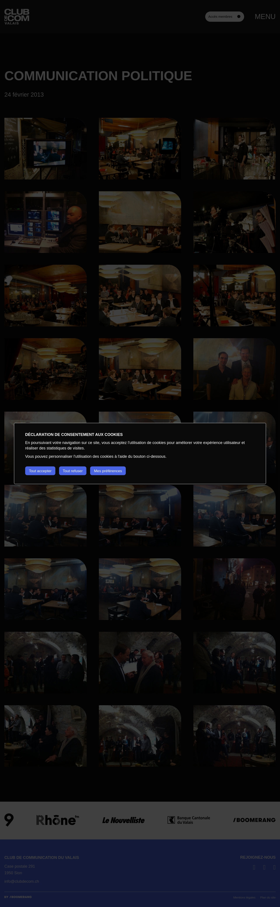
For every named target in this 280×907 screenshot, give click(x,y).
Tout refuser (76, 470)
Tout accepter (41, 470)
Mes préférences (115, 470)
